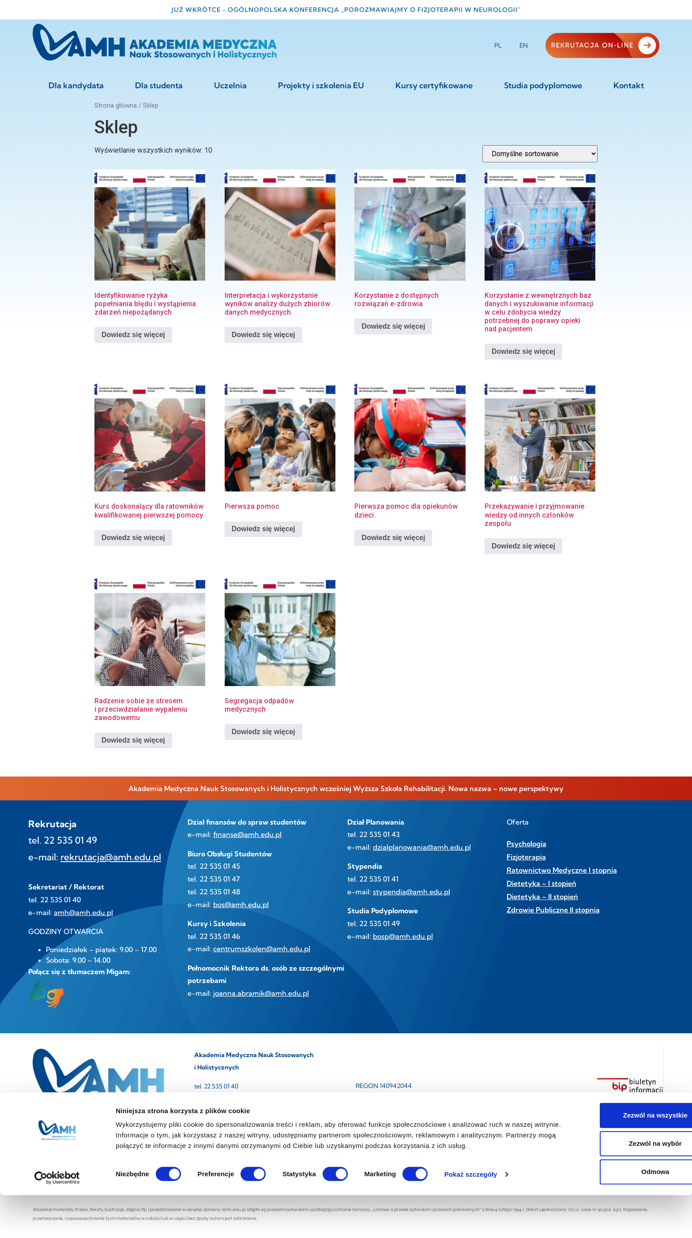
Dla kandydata (76, 85)
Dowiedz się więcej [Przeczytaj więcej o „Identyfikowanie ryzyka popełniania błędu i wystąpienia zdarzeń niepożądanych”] (133, 334)
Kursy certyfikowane (434, 85)
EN (523, 45)
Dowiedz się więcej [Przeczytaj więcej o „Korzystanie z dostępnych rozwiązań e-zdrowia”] (393, 326)
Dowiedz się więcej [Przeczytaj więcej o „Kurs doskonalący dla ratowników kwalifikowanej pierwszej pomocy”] (133, 537)
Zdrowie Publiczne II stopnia (553, 909)
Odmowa (618, 1215)
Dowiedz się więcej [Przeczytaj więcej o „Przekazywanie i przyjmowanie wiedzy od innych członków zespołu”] (523, 546)
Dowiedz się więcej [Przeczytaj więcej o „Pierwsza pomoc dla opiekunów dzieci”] (393, 537)
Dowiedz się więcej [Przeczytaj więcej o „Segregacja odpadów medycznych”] (263, 731)
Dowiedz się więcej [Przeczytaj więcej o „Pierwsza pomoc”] (263, 529)
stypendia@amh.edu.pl (411, 891)
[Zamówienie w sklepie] (540, 153)
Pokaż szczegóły (470, 1217)
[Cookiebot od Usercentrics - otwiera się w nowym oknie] (57, 1220)
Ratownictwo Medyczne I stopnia (562, 870)
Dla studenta (159, 85)
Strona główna (115, 105)
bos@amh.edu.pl (241, 904)
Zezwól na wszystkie (618, 1158)
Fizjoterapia (526, 856)
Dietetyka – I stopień (541, 883)
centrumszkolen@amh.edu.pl (261, 948)
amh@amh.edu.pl (83, 912)
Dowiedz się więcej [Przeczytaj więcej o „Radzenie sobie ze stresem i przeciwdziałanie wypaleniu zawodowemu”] (133, 740)
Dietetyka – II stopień (542, 896)
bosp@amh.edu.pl (403, 936)
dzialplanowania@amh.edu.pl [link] (422, 847)
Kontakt (628, 85)
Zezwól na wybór (618, 1186)
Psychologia (526, 843)
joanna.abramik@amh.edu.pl (261, 993)
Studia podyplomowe (543, 85)
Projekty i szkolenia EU (321, 85)
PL (498, 45)
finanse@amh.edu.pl (247, 834)
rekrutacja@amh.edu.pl (110, 857)
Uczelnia (230, 85)
